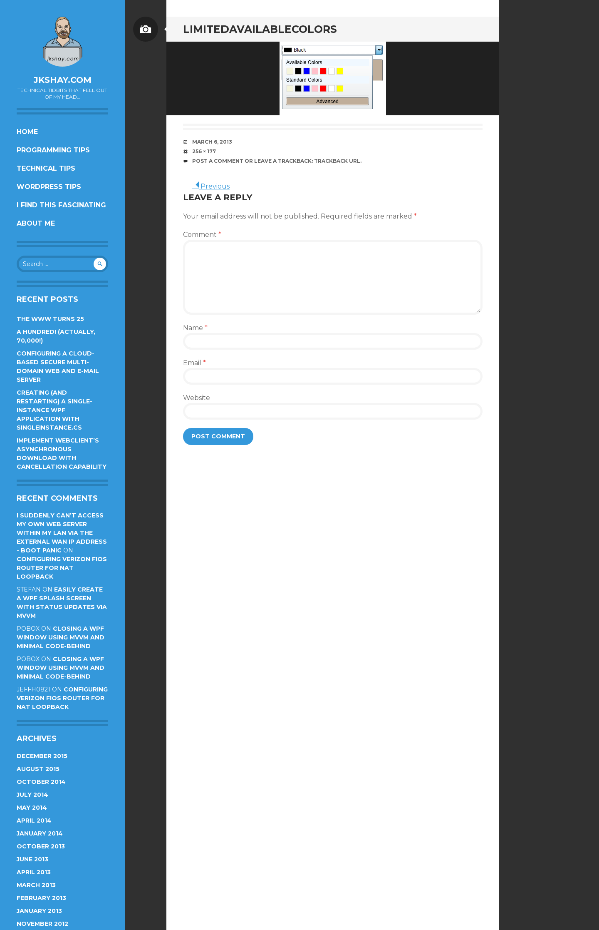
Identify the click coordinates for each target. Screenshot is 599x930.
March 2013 (36, 885)
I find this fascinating (61, 205)
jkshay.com (63, 80)
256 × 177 (204, 151)
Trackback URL (337, 161)
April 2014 (34, 820)
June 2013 (32, 859)
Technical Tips (46, 168)
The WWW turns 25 (50, 319)
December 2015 (42, 756)
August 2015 (38, 769)
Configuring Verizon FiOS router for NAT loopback (62, 567)
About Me (36, 223)
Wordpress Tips (49, 187)
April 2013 (34, 872)
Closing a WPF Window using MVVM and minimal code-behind (60, 637)
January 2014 (40, 833)
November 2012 (42, 924)
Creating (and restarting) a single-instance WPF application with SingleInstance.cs (54, 410)
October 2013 (41, 846)
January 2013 (39, 911)
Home (27, 132)
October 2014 (41, 782)
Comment (202, 235)
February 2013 (41, 898)
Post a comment (217, 161)
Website (196, 398)
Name (195, 328)
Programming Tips (53, 150)
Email (194, 363)
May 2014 (32, 807)
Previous (211, 186)
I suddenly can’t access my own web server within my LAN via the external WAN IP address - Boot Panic (62, 533)
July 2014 (32, 794)
